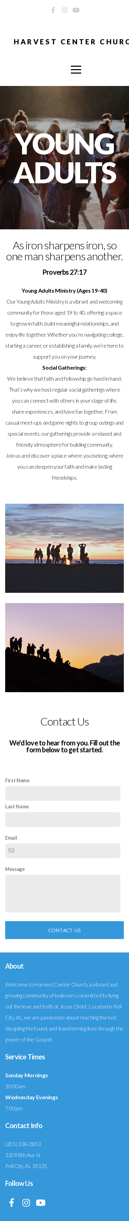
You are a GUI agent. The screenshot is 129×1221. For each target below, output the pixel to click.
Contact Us (64, 930)
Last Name (17, 806)
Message (15, 869)
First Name (17, 780)
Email (11, 838)
